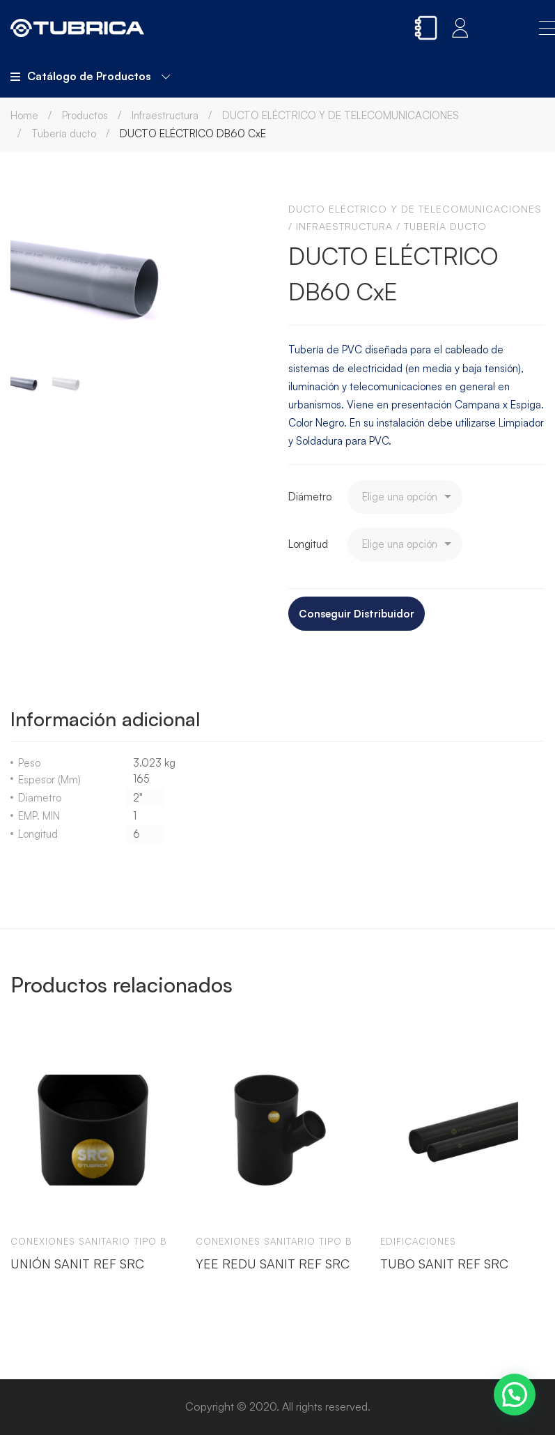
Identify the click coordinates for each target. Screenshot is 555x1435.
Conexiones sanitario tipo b (88, 1241)
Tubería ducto (63, 133)
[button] (515, 1394)
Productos (85, 115)
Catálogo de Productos (90, 76)
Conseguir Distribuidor (356, 613)
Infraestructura (165, 115)
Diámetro (309, 496)
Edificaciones (418, 1241)
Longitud (308, 544)
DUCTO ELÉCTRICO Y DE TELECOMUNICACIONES (340, 115)
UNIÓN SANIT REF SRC (77, 1263)
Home (24, 115)
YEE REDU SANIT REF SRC (273, 1263)
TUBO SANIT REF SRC (444, 1263)
